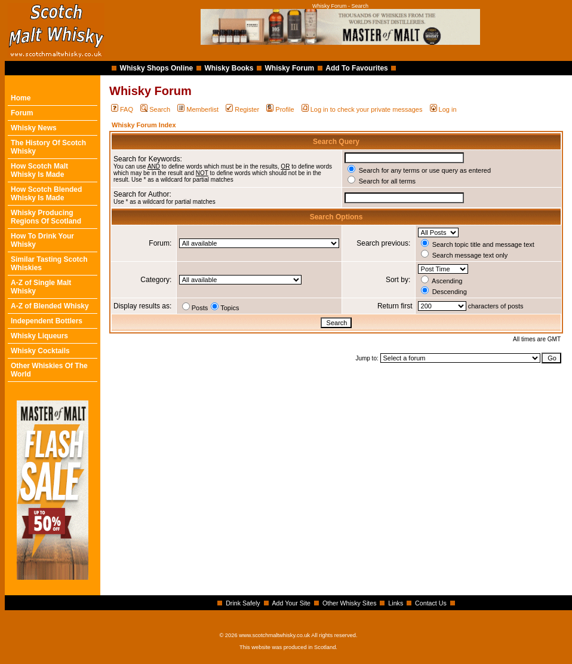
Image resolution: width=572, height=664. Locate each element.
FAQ (122, 109)
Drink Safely (243, 603)
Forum (22, 113)
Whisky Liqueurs (39, 336)
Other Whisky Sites (349, 603)
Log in (443, 109)
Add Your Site (291, 603)
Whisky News (34, 128)
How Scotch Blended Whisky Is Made (46, 193)
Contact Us (431, 603)
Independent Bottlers (46, 321)
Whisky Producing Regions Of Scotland (46, 217)
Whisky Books (228, 68)
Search (155, 109)
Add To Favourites (356, 68)
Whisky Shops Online (156, 68)
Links (395, 603)
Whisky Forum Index (144, 124)
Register (242, 109)
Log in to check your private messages (362, 109)
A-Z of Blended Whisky (50, 306)
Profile (280, 109)
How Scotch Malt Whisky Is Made (39, 170)
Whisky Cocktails (40, 351)
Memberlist (198, 109)
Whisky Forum (290, 68)
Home (20, 98)
